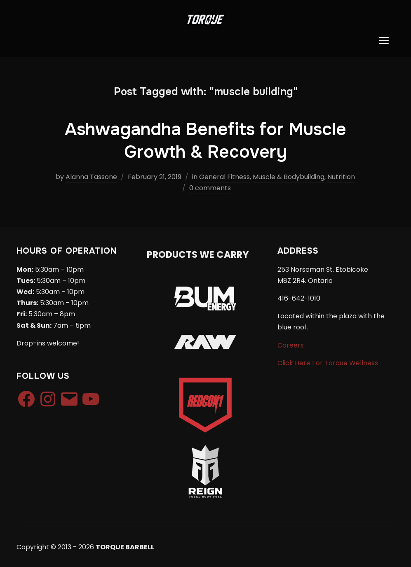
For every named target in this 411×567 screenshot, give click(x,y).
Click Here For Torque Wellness (327, 363)
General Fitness (224, 177)
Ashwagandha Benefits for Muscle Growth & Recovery (205, 140)
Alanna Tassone (91, 177)
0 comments (210, 188)
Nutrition (341, 177)
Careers (290, 345)
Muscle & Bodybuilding (288, 177)
